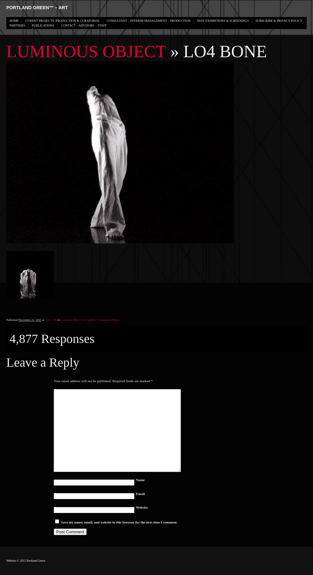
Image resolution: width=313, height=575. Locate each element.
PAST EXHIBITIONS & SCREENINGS (223, 20)
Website (142, 507)
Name (140, 480)
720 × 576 (51, 319)
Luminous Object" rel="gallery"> (90, 319)
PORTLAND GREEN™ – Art (37, 7)
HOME (14, 20)
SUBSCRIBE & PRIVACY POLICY (278, 20)
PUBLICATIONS (43, 25)
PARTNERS (17, 25)
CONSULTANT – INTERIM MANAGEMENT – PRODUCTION (148, 20)
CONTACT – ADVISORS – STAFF (84, 25)
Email (140, 494)
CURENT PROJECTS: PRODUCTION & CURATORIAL (62, 20)
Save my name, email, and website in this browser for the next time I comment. (119, 522)
